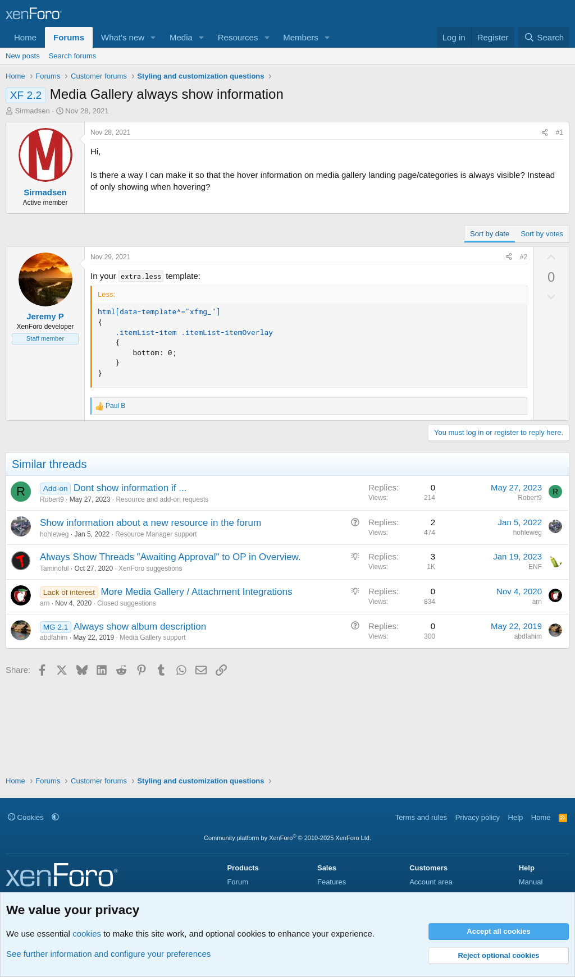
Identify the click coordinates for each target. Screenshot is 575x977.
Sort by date (489, 234)
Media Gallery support (152, 637)
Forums (68, 37)
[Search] (543, 37)
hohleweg (54, 534)
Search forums (73, 56)
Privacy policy (477, 817)
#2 (523, 257)
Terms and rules (421, 817)
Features (331, 882)
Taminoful (54, 568)
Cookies (26, 817)
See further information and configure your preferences (108, 953)
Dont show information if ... (130, 488)
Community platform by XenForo (287, 837)
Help (515, 817)
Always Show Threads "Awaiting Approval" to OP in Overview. (170, 557)
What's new (122, 37)
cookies (86, 933)
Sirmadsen (32, 111)
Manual (531, 882)
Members (300, 37)
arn (44, 603)
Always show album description (140, 626)
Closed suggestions (126, 603)
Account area (431, 882)
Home (25, 37)
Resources (238, 37)
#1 (559, 132)
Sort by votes (542, 234)
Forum (237, 882)
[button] (153, 37)
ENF (535, 567)
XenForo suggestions (150, 568)
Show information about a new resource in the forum (150, 522)
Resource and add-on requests (162, 499)
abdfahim (53, 637)
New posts (23, 56)
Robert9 (52, 499)
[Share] (544, 132)
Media (181, 37)
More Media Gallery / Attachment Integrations (196, 591)
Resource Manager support (156, 534)
